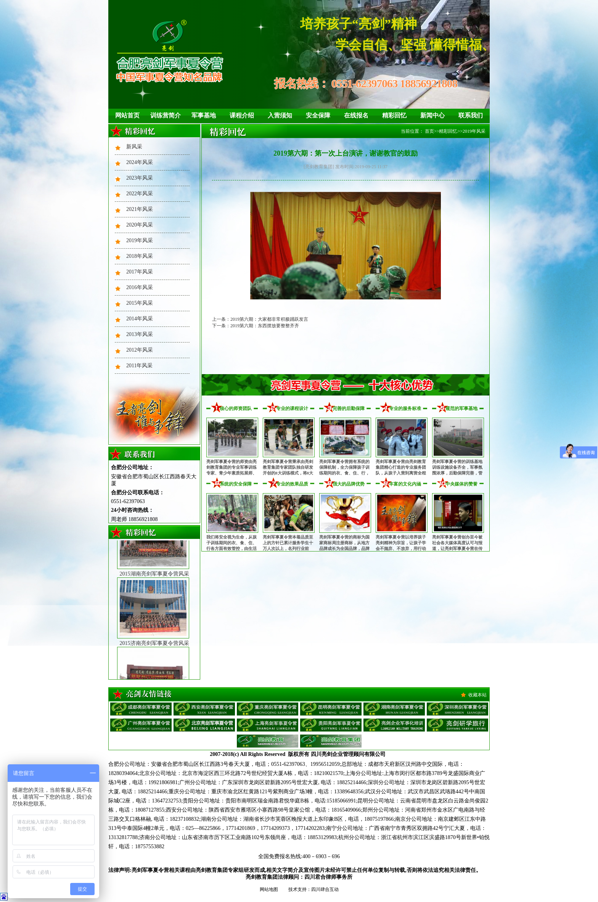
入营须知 (280, 115)
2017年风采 (139, 272)
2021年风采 (139, 209)
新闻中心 (432, 115)
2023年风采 (139, 178)
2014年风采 (139, 319)
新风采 (134, 147)
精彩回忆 (394, 115)
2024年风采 (139, 162)
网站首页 (127, 115)
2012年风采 (139, 350)
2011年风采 (139, 365)
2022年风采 (139, 193)
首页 (429, 131)
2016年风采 (139, 287)
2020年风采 (139, 225)
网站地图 (269, 889)
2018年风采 (139, 256)
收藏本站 (477, 695)
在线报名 (356, 115)
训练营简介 (165, 115)
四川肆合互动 (325, 889)
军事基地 (203, 115)
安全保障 (318, 115)
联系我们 (470, 115)
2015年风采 (139, 303)
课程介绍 (242, 115)
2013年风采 (139, 334)
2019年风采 (139, 240)
